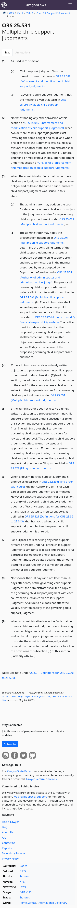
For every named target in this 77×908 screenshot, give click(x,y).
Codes (23, 866)
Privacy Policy (10, 858)
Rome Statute (28, 903)
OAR (22, 892)
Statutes (25, 876)
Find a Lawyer (10, 822)
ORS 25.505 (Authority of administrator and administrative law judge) (46, 277)
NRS (22, 881)
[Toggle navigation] (70, 5)
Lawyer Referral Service (40, 779)
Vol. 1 (20, 13)
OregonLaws (36, 5)
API (4, 837)
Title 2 (29, 13)
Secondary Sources (13, 853)
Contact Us (8, 843)
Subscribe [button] (10, 744)
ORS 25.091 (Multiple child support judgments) (43, 104)
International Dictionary (52, 903)
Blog (5, 827)
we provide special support (30, 796)
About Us (7, 832)
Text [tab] (7, 52)
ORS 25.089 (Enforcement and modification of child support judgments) (45, 81)
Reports (7, 848)
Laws (23, 887)
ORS (11, 13)
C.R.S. (23, 871)
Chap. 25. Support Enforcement (53, 13)
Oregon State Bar (18, 771)
